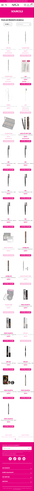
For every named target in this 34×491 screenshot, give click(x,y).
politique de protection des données (9, 452)
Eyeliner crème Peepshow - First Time (8, 391)
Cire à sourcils (9, 306)
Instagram (19, 458)
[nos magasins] (25, 5)
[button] (15, 439)
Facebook (10, 458)
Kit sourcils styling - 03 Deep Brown (8, 134)
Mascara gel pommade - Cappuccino (8, 334)
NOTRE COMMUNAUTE (7, 472)
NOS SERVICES (6, 477)
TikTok (14, 458)
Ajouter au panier (9, 55)
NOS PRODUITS (6, 468)
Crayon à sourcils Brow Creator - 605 (25, 363)
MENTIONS (5, 481)
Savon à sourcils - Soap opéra (8, 249)
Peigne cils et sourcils (25, 106)
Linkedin (24, 458)
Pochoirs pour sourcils (25, 77)
